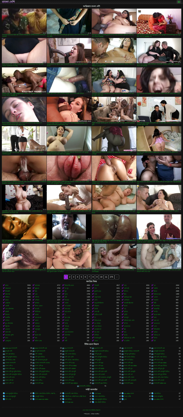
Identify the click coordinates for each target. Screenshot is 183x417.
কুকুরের (37, 288)
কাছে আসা (68, 311)
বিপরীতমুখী (97, 338)
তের (36, 294)
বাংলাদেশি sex (39, 383)
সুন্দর (66, 294)
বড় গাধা (96, 332)
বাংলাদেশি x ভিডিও (85, 386)
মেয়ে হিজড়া (98, 326)
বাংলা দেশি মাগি (69, 377)
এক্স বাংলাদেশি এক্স (159, 348)
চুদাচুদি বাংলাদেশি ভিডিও (101, 351)
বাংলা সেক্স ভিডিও (99, 396)
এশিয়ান (37, 300)
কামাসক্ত (7, 294)
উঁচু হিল (7, 326)
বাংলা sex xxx (69, 402)
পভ (125, 309)
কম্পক (126, 323)
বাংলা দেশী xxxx (69, 380)
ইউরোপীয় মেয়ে (69, 285)
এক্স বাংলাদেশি (128, 348)
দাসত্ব (66, 323)
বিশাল (155, 338)
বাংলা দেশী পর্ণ (9, 383)
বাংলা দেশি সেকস (129, 377)
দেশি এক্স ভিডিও (10, 354)
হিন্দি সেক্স (8, 399)
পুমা (66, 338)
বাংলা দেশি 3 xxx (70, 363)
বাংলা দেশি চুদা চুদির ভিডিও (13, 371)
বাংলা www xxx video (41, 399)
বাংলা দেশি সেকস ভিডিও (161, 377)
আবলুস (126, 317)
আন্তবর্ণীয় (156, 309)
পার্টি (66, 341)
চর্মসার (126, 311)
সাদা (95, 288)
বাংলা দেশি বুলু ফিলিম (160, 374)
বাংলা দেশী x (38, 380)
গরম (95, 294)
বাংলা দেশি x (9, 365)
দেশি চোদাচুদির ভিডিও (100, 357)
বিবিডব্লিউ (157, 329)
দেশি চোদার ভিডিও (129, 357)
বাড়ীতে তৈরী (98, 314)
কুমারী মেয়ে (97, 291)
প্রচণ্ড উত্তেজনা (69, 332)
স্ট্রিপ (125, 294)
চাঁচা (36, 291)
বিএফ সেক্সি (127, 396)
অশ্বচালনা (8, 288)
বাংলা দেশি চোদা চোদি (100, 371)
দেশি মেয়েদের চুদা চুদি (41, 360)
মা (65, 314)
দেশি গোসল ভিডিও (70, 354)
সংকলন (156, 300)
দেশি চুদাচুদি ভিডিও (159, 354)
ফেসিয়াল (126, 300)
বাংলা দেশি (8, 2)
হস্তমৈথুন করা (128, 297)
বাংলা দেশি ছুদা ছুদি (70, 374)
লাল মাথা (67, 309)
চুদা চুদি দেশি (8, 351)
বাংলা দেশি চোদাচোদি (41, 374)
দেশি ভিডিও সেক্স (10, 360)
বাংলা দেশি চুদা (128, 368)
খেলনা (156, 297)
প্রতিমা (155, 332)
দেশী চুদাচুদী (97, 360)
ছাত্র (125, 332)
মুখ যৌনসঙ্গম (9, 323)
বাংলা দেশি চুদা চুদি (159, 368)
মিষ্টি (155, 303)
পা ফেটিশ (126, 341)
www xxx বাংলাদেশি (11, 348)
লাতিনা (7, 320)
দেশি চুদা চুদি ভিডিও (129, 354)
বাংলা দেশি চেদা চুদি (70, 371)
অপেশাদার (157, 306)
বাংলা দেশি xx (39, 365)
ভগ (155, 285)
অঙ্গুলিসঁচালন (98, 303)
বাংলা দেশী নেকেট (159, 380)
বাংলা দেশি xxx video (130, 365)
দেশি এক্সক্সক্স (38, 354)
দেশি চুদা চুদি (97, 354)
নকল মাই (7, 332)
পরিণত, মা (157, 335)
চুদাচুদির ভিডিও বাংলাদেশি (131, 351)
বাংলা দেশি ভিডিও (40, 377)
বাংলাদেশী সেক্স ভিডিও (71, 393)
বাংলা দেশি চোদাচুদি (129, 371)
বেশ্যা (95, 300)
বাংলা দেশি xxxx (10, 368)
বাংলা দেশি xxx (98, 365)
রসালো (67, 320)
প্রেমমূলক (8, 341)
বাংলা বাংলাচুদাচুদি (10, 396)
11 (106, 277)
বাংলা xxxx (97, 393)
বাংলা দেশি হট (9, 380)
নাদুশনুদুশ (37, 329)
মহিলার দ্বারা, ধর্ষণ (129, 320)
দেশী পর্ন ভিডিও (128, 360)
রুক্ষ (36, 338)
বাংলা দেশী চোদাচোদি (130, 380)
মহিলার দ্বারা (157, 294)
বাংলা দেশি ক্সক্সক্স (99, 368)
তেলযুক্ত (37, 326)
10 (101, 277)
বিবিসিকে (37, 311)
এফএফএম (38, 317)
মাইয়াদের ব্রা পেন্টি (129, 338)
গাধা (125, 285)
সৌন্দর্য (37, 297)
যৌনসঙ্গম (67, 335)
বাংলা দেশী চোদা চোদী (100, 380)
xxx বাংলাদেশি (69, 348)
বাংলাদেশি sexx (128, 383)
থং (95, 317)
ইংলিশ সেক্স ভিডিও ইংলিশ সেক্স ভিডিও (46, 393)
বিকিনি (66, 329)
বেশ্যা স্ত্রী (96, 311)
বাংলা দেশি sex (128, 363)
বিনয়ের (67, 300)
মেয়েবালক (127, 326)
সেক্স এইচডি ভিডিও (100, 402)
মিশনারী (7, 291)
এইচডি (156, 288)
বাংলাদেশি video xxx (160, 383)
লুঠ (65, 291)
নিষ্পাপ (126, 291)
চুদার (125, 399)
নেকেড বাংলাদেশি (10, 363)
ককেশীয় (7, 317)
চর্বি (155, 341)
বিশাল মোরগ (38, 306)
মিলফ (155, 291)
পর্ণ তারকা (67, 306)
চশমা (155, 317)
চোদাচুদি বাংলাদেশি (159, 351)
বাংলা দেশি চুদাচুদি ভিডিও (42, 371)
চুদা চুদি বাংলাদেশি (40, 351)
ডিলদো (7, 314)
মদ (35, 332)
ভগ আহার (97, 323)
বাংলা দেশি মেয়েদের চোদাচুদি (102, 377)
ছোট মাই (126, 288)
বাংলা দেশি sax (98, 363)
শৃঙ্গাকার (37, 303)
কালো (125, 306)
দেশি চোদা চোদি (69, 357)
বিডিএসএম (97, 320)
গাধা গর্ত (156, 320)
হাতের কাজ (157, 314)
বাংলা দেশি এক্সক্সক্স (70, 368)
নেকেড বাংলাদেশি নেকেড (42, 363)
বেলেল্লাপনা (97, 329)
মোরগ (36, 320)
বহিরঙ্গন (96, 306)
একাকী (7, 306)
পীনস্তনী (96, 285)
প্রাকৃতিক (7, 303)
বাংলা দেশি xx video (71, 365)
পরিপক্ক (67, 326)
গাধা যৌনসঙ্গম (9, 309)
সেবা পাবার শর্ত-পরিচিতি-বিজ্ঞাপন (91, 410)
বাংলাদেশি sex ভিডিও (100, 383)
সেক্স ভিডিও (157, 393)
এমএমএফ (157, 323)
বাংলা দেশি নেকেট (99, 374)
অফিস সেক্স (38, 341)
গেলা (155, 326)
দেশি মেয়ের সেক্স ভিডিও (72, 360)
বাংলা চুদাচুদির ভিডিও (11, 393)
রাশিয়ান (96, 335)
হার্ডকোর (37, 285)
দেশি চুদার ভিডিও (40, 357)
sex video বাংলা (129, 393)
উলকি (96, 309)
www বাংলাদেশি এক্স (41, 348)
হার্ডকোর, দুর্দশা (9, 335)
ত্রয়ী (66, 297)
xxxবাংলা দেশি (98, 348)
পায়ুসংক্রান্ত (97, 297)
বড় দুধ (66, 288)
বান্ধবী (7, 311)
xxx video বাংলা (158, 399)
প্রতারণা (7, 329)
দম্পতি (156, 311)
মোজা (96, 341)
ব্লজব (6, 285)
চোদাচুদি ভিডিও (39, 396)
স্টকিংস (7, 297)
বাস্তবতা (37, 323)
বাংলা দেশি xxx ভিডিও (160, 365)
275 (111, 277)
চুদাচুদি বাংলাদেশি (69, 351)
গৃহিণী (125, 314)
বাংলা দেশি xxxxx (40, 368)
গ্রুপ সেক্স (67, 317)
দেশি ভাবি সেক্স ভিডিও (160, 357)
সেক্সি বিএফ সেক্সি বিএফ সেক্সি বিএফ (75, 396)
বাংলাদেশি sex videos (71, 383)
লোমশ (66, 303)
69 (125, 329)
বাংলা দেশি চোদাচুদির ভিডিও (13, 374)
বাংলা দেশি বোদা (10, 377)
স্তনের (125, 335)
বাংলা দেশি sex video (160, 363)
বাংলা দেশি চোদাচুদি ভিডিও (161, 371)
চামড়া (7, 300)
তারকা (36, 314)
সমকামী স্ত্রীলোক (128, 303)
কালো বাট (38, 335)
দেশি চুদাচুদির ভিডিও (11, 357)
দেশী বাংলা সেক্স (158, 360)
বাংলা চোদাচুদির (158, 396)
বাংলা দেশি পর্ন (128, 374)
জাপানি (37, 309)
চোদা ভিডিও (68, 399)
